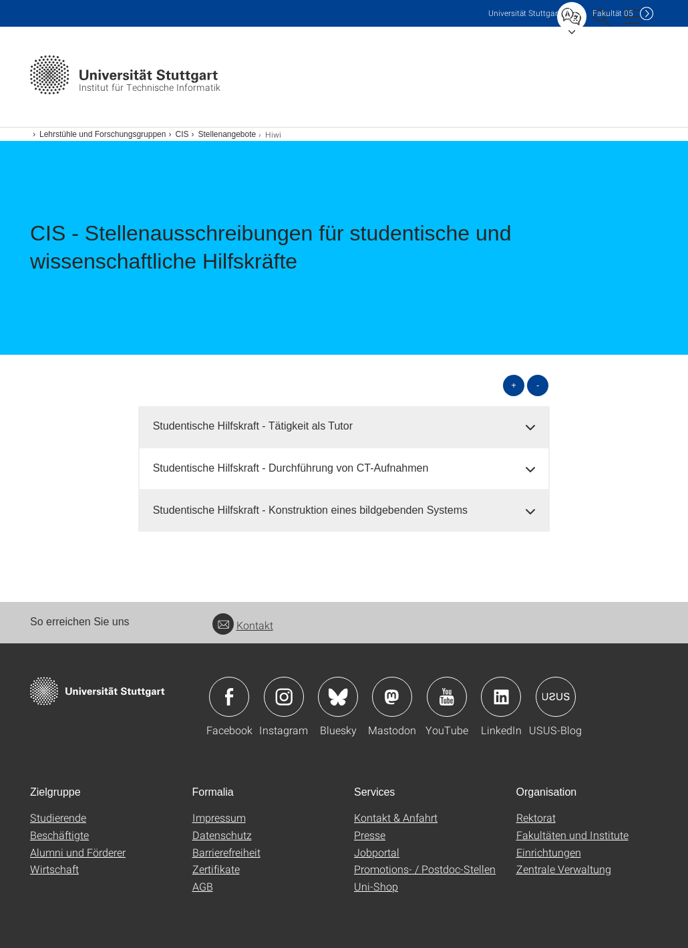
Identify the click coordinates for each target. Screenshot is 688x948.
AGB (202, 886)
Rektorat (536, 817)
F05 (612, 13)
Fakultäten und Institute (572, 835)
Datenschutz (222, 835)
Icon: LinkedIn (501, 697)
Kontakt (242, 625)
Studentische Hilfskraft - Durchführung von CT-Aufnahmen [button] (291, 468)
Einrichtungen (548, 852)
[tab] (344, 426)
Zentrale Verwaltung (563, 869)
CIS (181, 134)
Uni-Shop (376, 886)
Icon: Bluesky (338, 697)
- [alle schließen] (537, 385)
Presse (369, 835)
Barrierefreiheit (226, 852)
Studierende (58, 817)
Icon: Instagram (284, 697)
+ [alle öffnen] (513, 385)
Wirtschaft (54, 869)
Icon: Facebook (229, 697)
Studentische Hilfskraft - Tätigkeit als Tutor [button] (253, 426)
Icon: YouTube (447, 697)
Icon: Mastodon (392, 697)
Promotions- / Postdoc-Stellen (425, 869)
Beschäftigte (59, 835)
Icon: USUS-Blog (556, 697)
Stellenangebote (227, 134)
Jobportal (376, 852)
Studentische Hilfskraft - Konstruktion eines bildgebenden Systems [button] (310, 510)
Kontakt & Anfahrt (396, 817)
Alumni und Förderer (78, 852)
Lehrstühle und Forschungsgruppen (102, 134)
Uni (524, 13)
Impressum (219, 817)
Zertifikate (216, 869)
